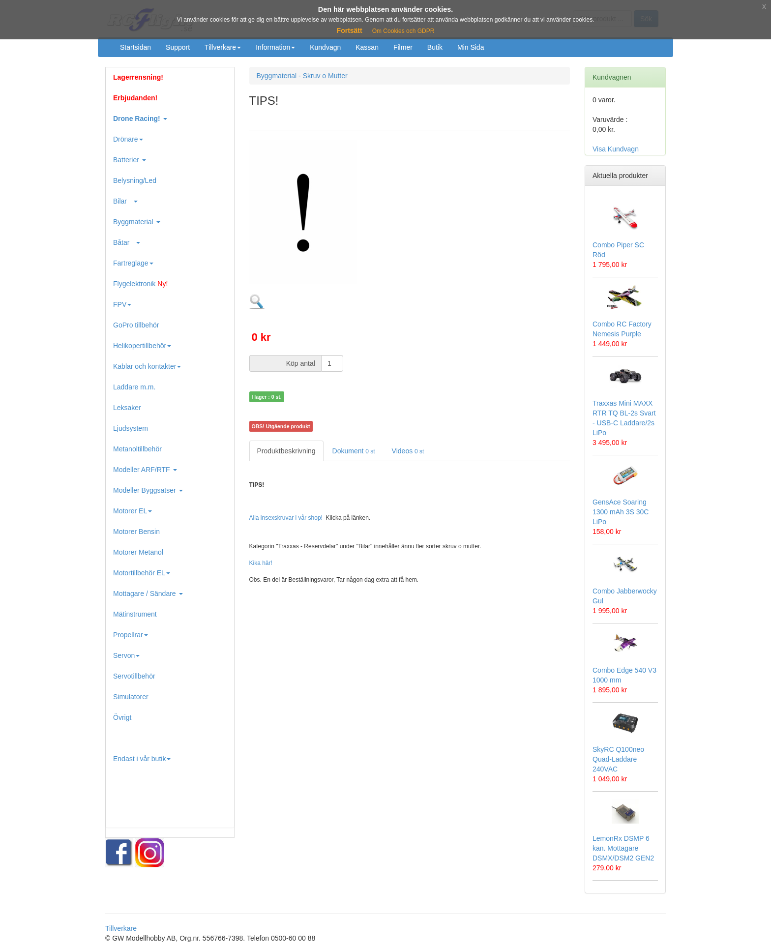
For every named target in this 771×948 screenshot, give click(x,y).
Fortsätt (349, 30)
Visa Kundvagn (616, 149)
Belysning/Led (134, 180)
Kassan (367, 47)
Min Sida (470, 47)
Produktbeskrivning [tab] (286, 451)
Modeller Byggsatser (148, 490)
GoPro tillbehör (136, 325)
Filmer (403, 47)
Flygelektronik (140, 284)
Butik (435, 47)
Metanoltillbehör (137, 449)
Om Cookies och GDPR (403, 31)
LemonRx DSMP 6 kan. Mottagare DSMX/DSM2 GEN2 (623, 848)
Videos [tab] (408, 451)
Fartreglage (133, 263)
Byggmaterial (136, 222)
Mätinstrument (135, 614)
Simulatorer (130, 697)
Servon (126, 655)
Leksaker (127, 408)
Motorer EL (132, 511)
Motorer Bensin (136, 531)
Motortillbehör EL (141, 573)
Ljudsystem (130, 428)
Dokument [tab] (353, 451)
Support (178, 47)
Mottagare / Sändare (148, 593)
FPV (122, 304)
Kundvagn (325, 47)
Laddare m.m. (134, 387)
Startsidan (135, 47)
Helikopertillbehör (142, 346)
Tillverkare (223, 47)
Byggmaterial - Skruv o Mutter (302, 76)
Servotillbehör (134, 676)
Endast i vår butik (142, 759)
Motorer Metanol (138, 552)
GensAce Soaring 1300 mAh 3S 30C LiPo (621, 512)
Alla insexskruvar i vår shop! (286, 517)
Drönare (128, 139)
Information (275, 47)
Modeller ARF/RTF (145, 470)
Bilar (125, 201)
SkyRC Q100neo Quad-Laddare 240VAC (618, 759)
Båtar (126, 242)
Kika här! (260, 563)
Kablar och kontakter (147, 366)
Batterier (129, 160)
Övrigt (122, 717)
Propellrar (130, 635)
